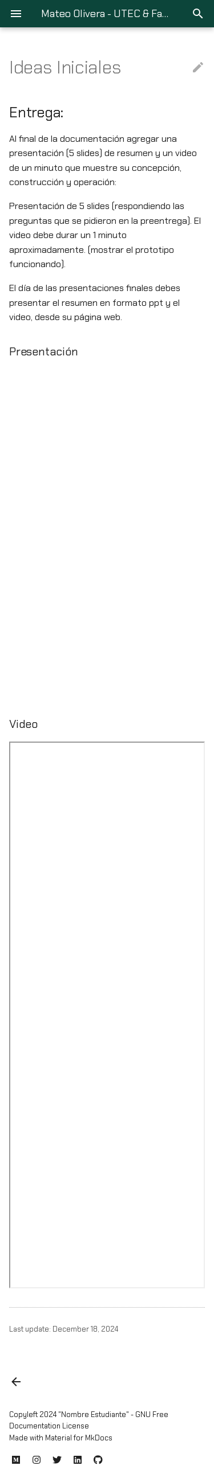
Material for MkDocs (78, 1438)
